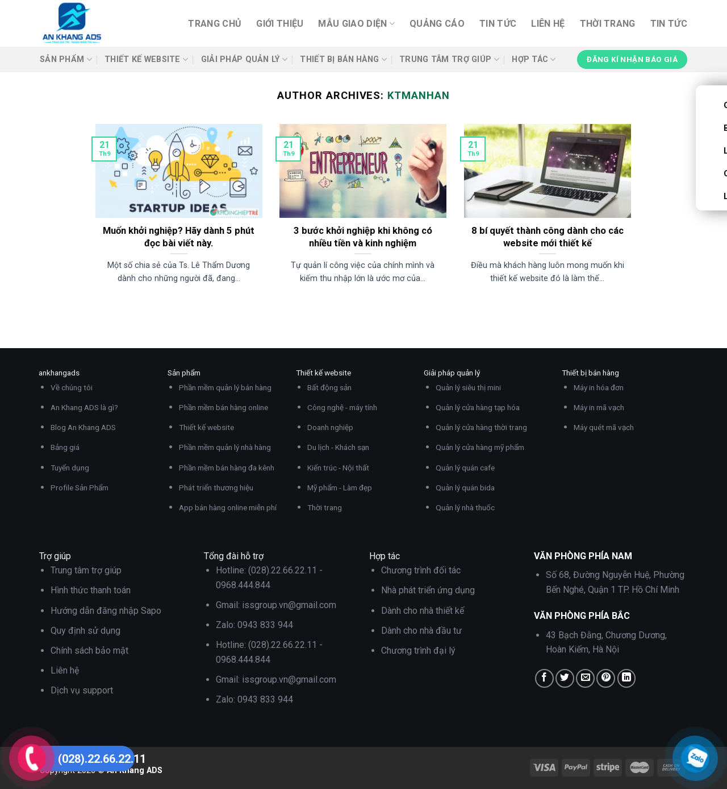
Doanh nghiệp (330, 427)
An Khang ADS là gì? (84, 407)
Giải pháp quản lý (244, 59)
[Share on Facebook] (544, 678)
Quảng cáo (437, 23)
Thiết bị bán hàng (343, 59)
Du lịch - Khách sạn (338, 447)
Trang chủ (214, 23)
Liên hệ (548, 23)
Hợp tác (534, 59)
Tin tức (497, 23)
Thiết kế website (146, 59)
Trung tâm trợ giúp (449, 59)
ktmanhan (418, 95)
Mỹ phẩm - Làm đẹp (339, 487)
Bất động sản (329, 387)
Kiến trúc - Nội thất (338, 467)
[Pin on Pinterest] (605, 678)
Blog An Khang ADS (83, 427)
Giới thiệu (279, 23)
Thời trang (608, 23)
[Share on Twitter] (564, 678)
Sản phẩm (66, 59)
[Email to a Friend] (585, 678)
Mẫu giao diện (356, 24)
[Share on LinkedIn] (626, 678)
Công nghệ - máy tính (342, 407)
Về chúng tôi (72, 387)
